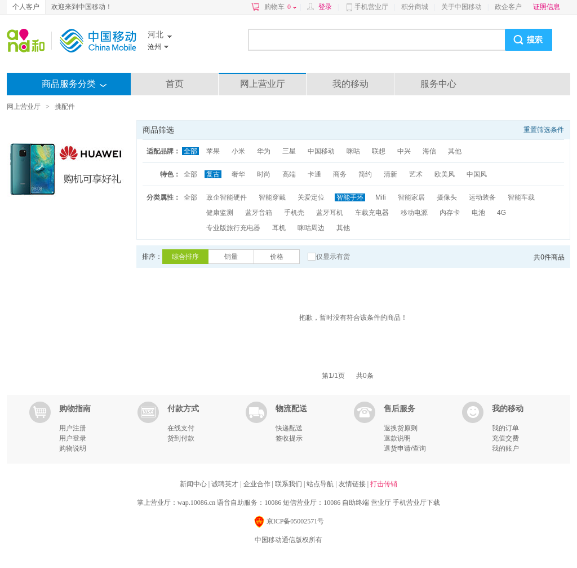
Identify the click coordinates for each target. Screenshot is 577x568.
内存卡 (450, 213)
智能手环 (349, 197)
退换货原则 (401, 428)
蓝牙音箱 (258, 213)
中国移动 (321, 151)
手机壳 (294, 213)
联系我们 (289, 484)
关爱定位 (311, 197)
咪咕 (353, 151)
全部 (190, 151)
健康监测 (219, 213)
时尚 (263, 174)
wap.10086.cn (196, 503)
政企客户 (508, 7)
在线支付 (180, 428)
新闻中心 (194, 484)
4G (501, 213)
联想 (378, 151)
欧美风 (444, 174)
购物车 (280, 7)
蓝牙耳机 (329, 213)
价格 (276, 257)
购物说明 (72, 448)
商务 (340, 174)
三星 (289, 151)
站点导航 (321, 484)
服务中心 (438, 84)
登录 (325, 7)
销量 (231, 257)
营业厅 (381, 503)
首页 (175, 84)
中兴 (404, 151)
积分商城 (414, 7)
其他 (454, 151)
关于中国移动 (461, 7)
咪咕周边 (311, 228)
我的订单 (505, 428)
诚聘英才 (225, 484)
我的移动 (350, 84)
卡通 (314, 174)
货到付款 (180, 438)
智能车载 (521, 197)
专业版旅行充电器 (233, 228)
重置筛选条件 (543, 130)
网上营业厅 (262, 84)
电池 (478, 213)
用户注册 (72, 428)
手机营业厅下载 (416, 503)
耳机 (279, 228)
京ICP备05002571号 (289, 522)
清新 (390, 174)
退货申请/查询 (405, 448)
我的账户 (505, 448)
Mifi (380, 197)
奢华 (238, 174)
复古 (213, 174)
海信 (429, 151)
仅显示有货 (333, 257)
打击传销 (383, 484)
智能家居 (411, 197)
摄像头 (447, 197)
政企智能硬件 (226, 197)
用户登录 (72, 438)
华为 (263, 151)
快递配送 (289, 428)
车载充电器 (372, 213)
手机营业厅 (371, 7)
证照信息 (546, 7)
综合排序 (185, 257)
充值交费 (505, 438)
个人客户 (25, 7)
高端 (289, 174)
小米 (238, 151)
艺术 (416, 174)
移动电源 (414, 213)
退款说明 (397, 438)
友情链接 (353, 484)
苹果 (213, 151)
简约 (365, 174)
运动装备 (482, 197)
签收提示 (289, 438)
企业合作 (257, 484)
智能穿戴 (272, 197)
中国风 (477, 174)
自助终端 (355, 503)
